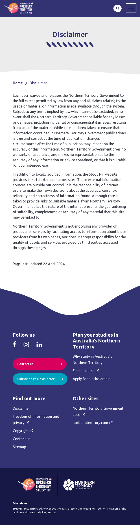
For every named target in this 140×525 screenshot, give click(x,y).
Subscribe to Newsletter (36, 379)
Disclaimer (21, 408)
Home (18, 83)
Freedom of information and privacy (36, 419)
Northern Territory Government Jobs (98, 411)
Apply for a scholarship (91, 379)
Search (117, 8)
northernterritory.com (90, 423)
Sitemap (19, 447)
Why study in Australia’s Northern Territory (92, 359)
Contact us (25, 364)
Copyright (21, 431)
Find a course (83, 371)
